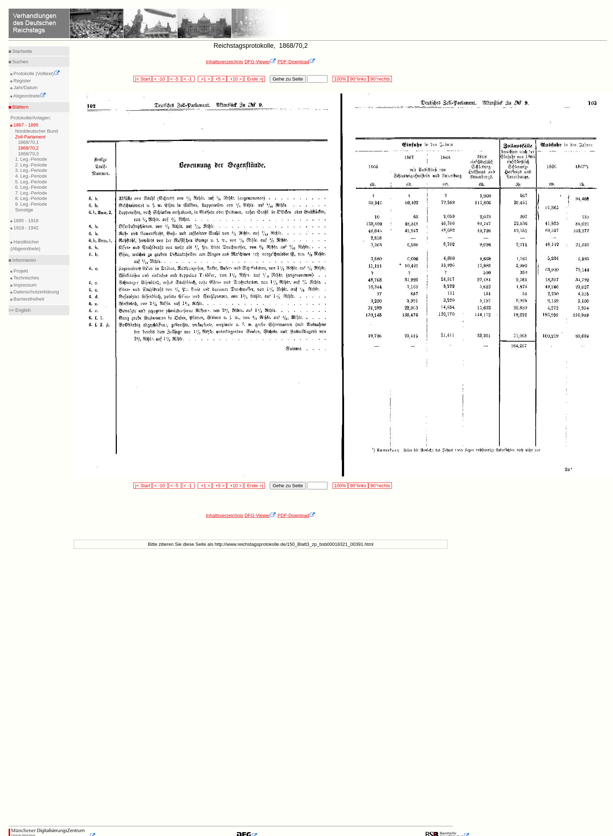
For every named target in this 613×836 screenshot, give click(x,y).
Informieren (23, 260)
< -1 (188, 79)
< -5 (175, 79)
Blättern (19, 107)
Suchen (19, 61)
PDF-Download (296, 61)
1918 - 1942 (25, 227)
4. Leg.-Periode (31, 176)
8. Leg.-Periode (31, 198)
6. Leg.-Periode (31, 187)
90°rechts (380, 79)
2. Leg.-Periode (31, 165)
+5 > (219, 79)
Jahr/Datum (25, 87)
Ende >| (254, 79)
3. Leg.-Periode (31, 170)
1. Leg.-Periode (31, 159)
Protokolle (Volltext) (36, 73)
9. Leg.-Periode (31, 204)
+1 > (204, 79)
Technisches (25, 277)
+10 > (235, 79)
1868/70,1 (28, 142)
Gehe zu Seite (288, 79)
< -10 (160, 79)
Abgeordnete (29, 96)
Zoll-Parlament (30, 137)
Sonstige (24, 210)
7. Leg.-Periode (31, 193)
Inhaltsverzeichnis (224, 61)
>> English (20, 310)
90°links (358, 79)
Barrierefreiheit (28, 299)
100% (340, 79)
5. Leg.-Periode (31, 181)
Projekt (20, 271)
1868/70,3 (28, 153)
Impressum (24, 285)
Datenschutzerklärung (35, 291)
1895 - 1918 (25, 220)
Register (21, 80)
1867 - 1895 (25, 125)
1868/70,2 (28, 148)
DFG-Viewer (260, 61)
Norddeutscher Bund (36, 131)
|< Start (142, 79)
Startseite (21, 51)
